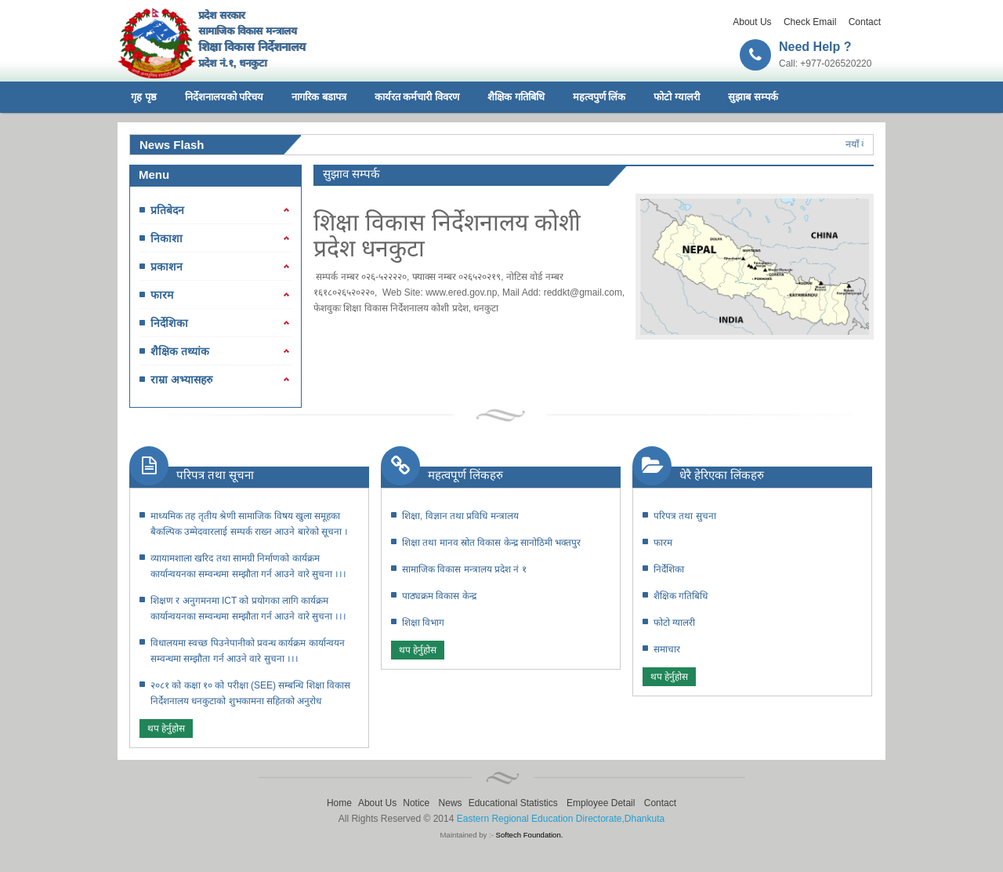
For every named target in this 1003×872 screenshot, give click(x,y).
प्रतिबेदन (167, 210)
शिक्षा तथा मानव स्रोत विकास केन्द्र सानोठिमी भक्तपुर (491, 542)
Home (339, 803)
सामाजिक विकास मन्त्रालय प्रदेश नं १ (464, 569)
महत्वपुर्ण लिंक (599, 97)
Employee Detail (601, 803)
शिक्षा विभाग (423, 622)
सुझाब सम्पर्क (753, 97)
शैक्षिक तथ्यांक (179, 351)
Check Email (810, 21)
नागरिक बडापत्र (318, 97)
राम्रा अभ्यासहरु (181, 379)
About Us (752, 21)
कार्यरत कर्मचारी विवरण (417, 97)
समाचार (667, 649)
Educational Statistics (513, 803)
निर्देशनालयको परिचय (224, 97)
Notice (416, 803)
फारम (161, 295)
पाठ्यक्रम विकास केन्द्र (439, 595)
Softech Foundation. (529, 834)
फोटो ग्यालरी (677, 97)
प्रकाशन (166, 266)
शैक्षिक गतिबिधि (516, 97)
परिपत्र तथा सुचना (685, 515)
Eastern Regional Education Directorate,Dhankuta (561, 818)
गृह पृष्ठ (144, 97)
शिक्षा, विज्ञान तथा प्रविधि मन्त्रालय (460, 515)
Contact (865, 21)
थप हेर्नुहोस (166, 728)
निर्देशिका (169, 323)
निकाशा (166, 238)
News (450, 803)
